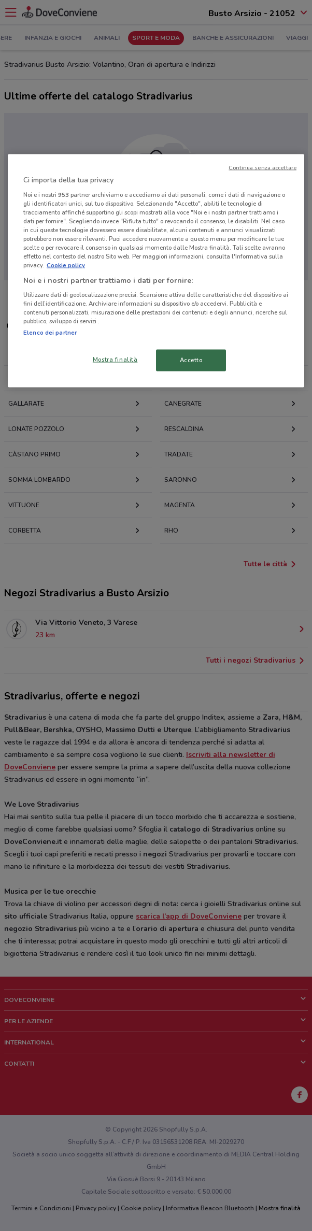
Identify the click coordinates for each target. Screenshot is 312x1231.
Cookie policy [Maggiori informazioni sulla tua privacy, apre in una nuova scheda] (66, 265)
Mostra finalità (115, 359)
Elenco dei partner (50, 332)
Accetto (191, 360)
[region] (156, 271)
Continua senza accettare (262, 167)
